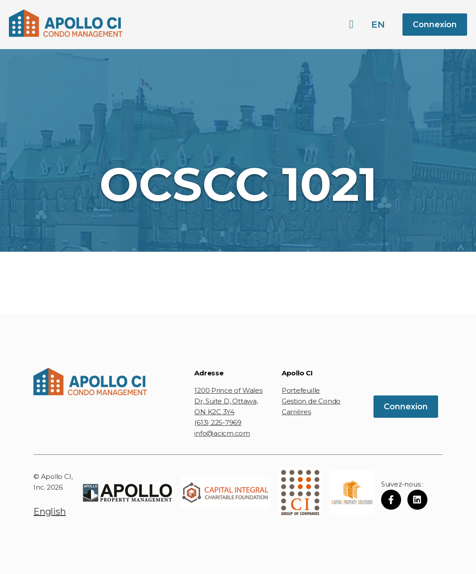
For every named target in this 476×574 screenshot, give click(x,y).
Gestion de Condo (311, 401)
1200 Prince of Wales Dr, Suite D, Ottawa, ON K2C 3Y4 (228, 401)
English (49, 511)
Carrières (296, 412)
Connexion (435, 24)
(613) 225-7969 (218, 422)
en (378, 24)
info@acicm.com (222, 433)
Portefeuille (301, 390)
